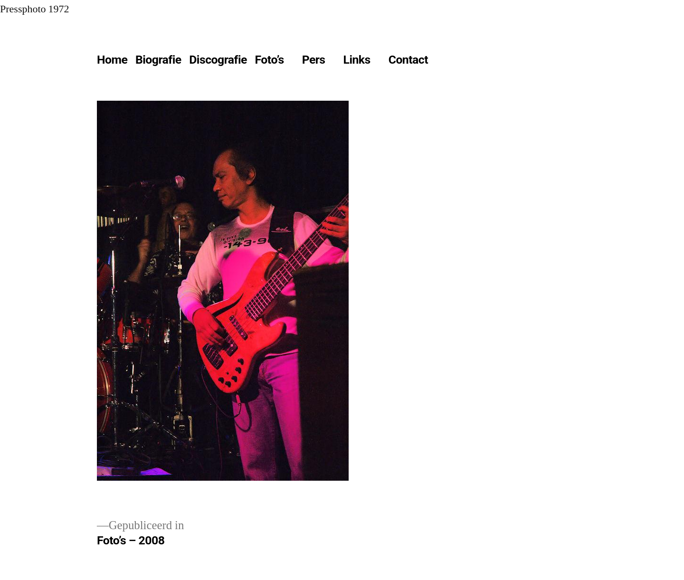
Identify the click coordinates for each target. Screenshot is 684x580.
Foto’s (269, 60)
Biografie (158, 60)
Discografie (218, 60)
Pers (313, 60)
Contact (408, 60)
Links (356, 60)
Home (112, 60)
